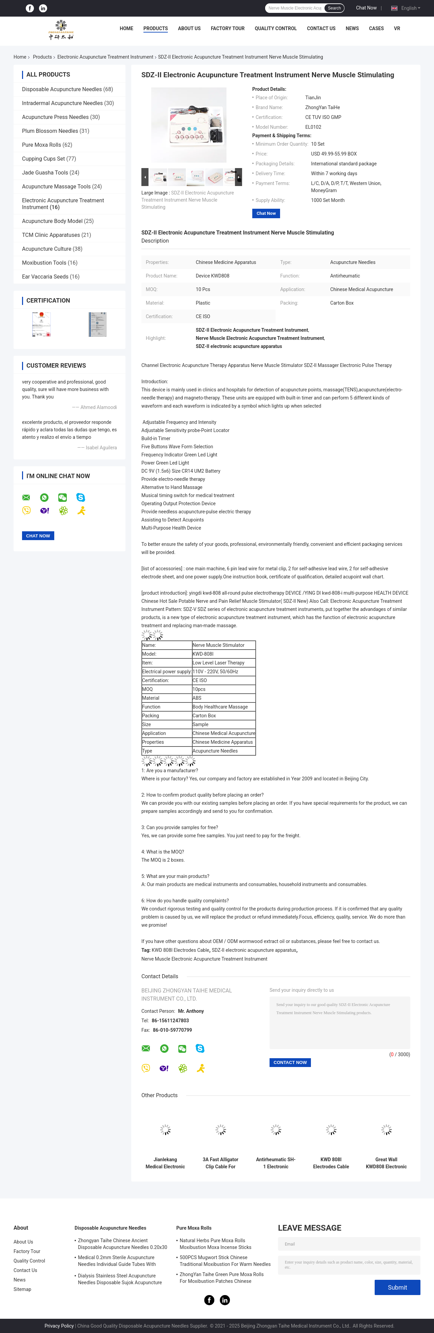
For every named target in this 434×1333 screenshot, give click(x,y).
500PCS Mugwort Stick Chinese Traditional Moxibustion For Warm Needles (225, 1261)
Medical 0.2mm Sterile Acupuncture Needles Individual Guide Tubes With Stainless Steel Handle (117, 1262)
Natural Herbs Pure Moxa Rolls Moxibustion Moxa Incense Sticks (216, 1244)
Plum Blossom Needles (50, 131)
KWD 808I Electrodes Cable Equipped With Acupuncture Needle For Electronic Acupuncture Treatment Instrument (331, 1163)
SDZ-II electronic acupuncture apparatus (254, 950)
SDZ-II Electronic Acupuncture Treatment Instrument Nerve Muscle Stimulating (187, 200)
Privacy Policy (59, 1326)
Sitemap (22, 1289)
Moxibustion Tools (44, 263)
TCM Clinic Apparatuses (51, 235)
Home (126, 28)
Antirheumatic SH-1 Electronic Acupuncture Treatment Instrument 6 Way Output (276, 1163)
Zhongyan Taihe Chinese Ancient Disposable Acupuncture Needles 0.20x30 (122, 1244)
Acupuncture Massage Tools (56, 186)
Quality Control (276, 28)
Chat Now (366, 8)
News (352, 28)
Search (334, 8)
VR (397, 28)
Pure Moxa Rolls (41, 145)
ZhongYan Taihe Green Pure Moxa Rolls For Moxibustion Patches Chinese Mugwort (222, 1279)
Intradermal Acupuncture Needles (62, 103)
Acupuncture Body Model (52, 221)
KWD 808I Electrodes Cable (180, 950)
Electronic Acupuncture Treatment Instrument (105, 57)
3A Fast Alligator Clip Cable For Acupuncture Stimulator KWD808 (220, 1163)
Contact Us (321, 28)
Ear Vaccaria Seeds (45, 276)
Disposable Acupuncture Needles (62, 89)
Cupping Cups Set (43, 159)
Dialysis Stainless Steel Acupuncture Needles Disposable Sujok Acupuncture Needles (120, 1280)
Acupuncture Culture (46, 249)
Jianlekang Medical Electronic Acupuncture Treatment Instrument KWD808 (165, 1163)
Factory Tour (228, 28)
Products (155, 28)
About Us (189, 28)
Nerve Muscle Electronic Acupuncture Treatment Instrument (204, 959)
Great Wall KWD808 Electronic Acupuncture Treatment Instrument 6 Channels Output (386, 1163)
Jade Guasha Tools (45, 172)
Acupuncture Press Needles (55, 117)
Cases (376, 28)
